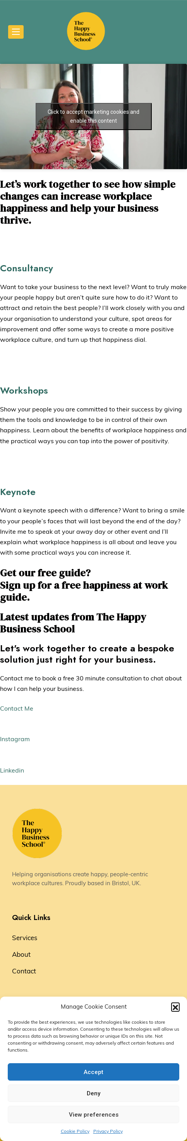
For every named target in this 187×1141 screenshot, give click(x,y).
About (21, 954)
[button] (175, 1007)
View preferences (93, 1114)
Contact (24, 971)
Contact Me (16, 708)
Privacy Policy (108, 1131)
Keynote (18, 492)
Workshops (24, 390)
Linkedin (12, 770)
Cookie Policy (75, 1131)
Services (24, 938)
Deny (93, 1093)
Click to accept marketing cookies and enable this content (93, 116)
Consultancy (26, 268)
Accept (93, 1072)
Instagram (15, 739)
